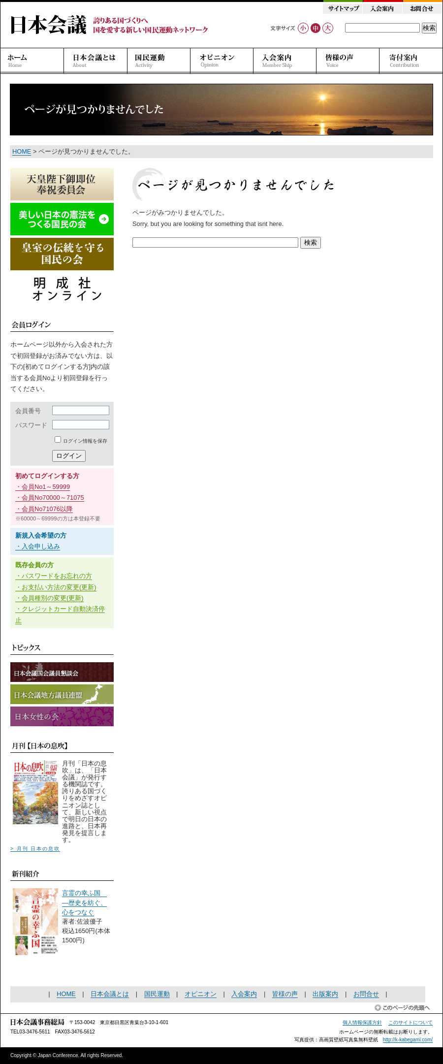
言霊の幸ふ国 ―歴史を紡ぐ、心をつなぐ (84, 902)
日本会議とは (95, 61)
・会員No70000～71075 (49, 497)
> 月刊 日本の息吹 (35, 848)
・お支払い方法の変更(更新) (55, 587)
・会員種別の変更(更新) (49, 598)
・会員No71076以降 (44, 509)
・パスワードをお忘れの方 (53, 576)
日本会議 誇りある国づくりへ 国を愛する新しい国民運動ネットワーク (110, 24)
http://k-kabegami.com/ (408, 1039)
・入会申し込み (37, 546)
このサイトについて (410, 1022)
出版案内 (325, 994)
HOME (21, 151)
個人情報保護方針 (362, 1022)
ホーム (32, 61)
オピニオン (221, 61)
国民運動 (158, 61)
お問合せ (422, 9)
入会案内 (382, 9)
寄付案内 (411, 61)
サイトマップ (342, 9)
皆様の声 (348, 61)
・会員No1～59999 (42, 486)
